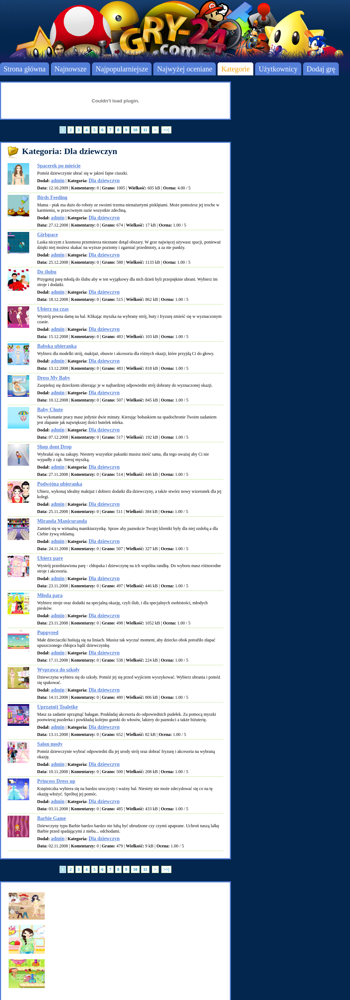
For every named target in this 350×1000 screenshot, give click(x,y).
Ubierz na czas (53, 309)
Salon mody (49, 744)
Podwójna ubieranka (59, 484)
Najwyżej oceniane (184, 69)
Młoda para (49, 595)
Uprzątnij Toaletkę (57, 707)
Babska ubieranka (56, 346)
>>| (166, 129)
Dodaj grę (321, 69)
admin (58, 180)
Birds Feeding (52, 197)
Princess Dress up (56, 781)
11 (145, 129)
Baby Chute (50, 409)
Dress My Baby (53, 378)
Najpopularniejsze (122, 69)
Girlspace (47, 234)
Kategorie (235, 69)
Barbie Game (51, 818)
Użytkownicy (278, 69)
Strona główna (24, 69)
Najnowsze (70, 69)
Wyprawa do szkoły (58, 669)
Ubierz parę (50, 558)
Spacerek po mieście (58, 165)
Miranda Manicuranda (62, 521)
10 (135, 129)
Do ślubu (46, 272)
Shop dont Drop (54, 446)
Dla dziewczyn (104, 180)
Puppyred (47, 632)
